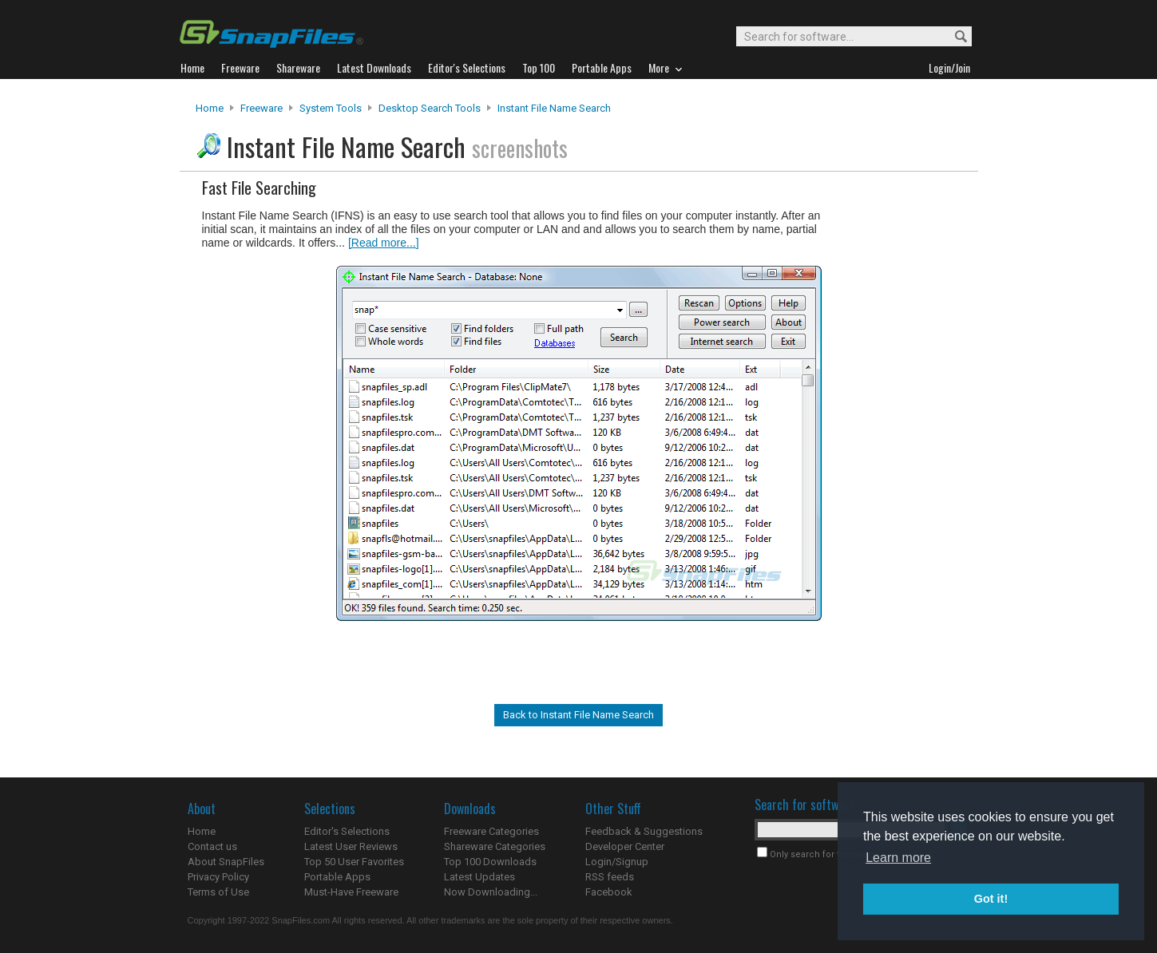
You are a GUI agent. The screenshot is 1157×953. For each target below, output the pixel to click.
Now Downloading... (490, 892)
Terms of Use (218, 892)
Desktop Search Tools (429, 108)
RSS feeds (609, 877)
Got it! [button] (991, 898)
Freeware (261, 108)
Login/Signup (616, 862)
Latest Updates (479, 877)
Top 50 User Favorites (354, 862)
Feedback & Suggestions (644, 831)
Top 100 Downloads (490, 862)
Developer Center (624, 846)
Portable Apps (337, 877)
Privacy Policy (218, 877)
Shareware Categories (494, 846)
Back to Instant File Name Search (578, 715)
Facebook (608, 892)
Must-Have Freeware (351, 892)
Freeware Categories (491, 831)
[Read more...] (383, 242)
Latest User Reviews (351, 846)
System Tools (330, 108)
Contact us (212, 846)
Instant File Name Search (554, 108)
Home (210, 108)
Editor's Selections (347, 831)
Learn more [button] (898, 857)
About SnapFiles (226, 862)
